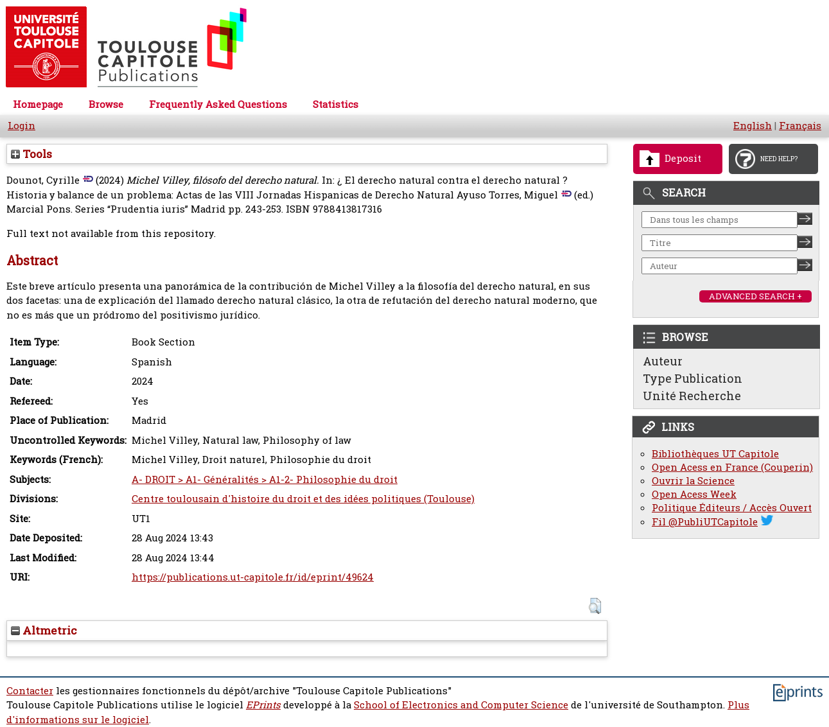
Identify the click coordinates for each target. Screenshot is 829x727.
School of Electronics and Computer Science (461, 705)
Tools (31, 153)
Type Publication (692, 378)
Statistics (335, 104)
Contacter (29, 690)
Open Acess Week (694, 494)
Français (800, 125)
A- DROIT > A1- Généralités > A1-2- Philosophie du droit (264, 479)
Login (21, 125)
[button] (595, 606)
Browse (106, 104)
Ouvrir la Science (693, 480)
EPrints (263, 705)
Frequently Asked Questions (218, 104)
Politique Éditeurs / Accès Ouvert (732, 507)
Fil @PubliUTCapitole (705, 522)
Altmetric (44, 630)
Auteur (663, 361)
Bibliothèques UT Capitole (715, 453)
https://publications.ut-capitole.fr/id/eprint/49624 (253, 577)
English (752, 125)
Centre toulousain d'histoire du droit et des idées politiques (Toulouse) (303, 498)
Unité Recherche (692, 395)
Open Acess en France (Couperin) (732, 467)
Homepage (38, 104)
